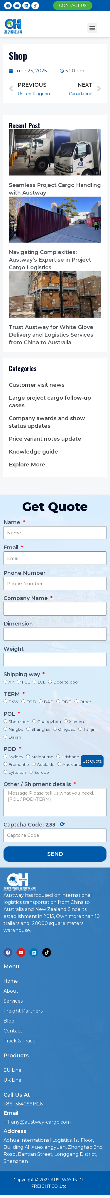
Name (13, 522)
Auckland (71, 764)
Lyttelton (17, 772)
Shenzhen (19, 721)
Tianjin (89, 729)
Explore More (27, 464)
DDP (66, 701)
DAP (48, 701)
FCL (26, 682)
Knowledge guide (33, 452)
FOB (31, 701)
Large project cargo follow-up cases (50, 402)
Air (11, 682)
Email (12, 547)
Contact (13, 1031)
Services (13, 1001)
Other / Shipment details (38, 784)
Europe (41, 772)
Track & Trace (19, 1041)
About (11, 991)
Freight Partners (23, 1011)
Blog (9, 1021)
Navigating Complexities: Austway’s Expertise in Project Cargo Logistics (50, 260)
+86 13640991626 (23, 1104)
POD (11, 749)
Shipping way (22, 674)
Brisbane (70, 756)
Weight (14, 649)
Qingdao (66, 729)
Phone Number (24, 573)
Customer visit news (37, 385)
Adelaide (46, 764)
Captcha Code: (34, 824)
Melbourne (42, 756)
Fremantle (19, 764)
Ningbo (16, 729)
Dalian (15, 737)
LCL (41, 682)
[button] (72, 5)
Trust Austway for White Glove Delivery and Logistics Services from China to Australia (51, 335)
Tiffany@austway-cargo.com (37, 1122)
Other (85, 701)
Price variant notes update (45, 439)
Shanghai (40, 729)
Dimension (18, 624)
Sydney (16, 756)
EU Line (12, 1070)
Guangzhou (49, 721)
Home (11, 981)
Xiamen (76, 721)
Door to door (66, 682)
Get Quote (92, 761)
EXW (13, 701)
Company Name (26, 598)
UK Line (12, 1080)
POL (10, 714)
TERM (12, 694)
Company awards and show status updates (47, 422)
